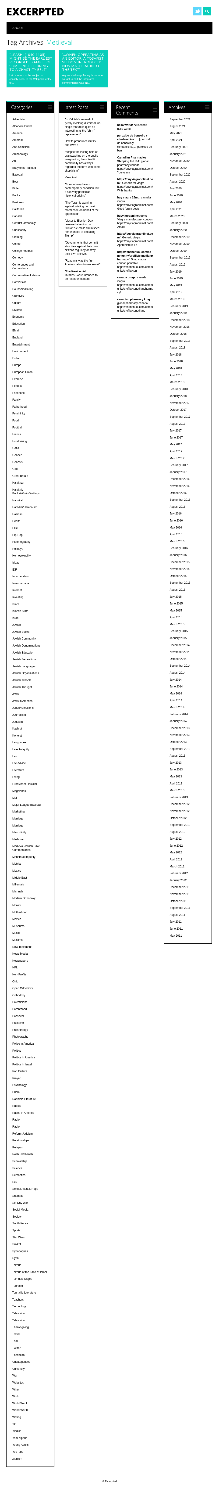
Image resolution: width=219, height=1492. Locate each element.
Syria (15, 1258)
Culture (16, 303)
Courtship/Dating (22, 289)
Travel (16, 1334)
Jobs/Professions (23, 707)
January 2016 (178, 555)
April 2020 (176, 209)
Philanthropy (20, 1030)
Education (18, 323)
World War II (20, 1410)
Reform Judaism (22, 1133)
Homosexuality (21, 555)
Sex (14, 1182)
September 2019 (180, 257)
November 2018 (180, 326)
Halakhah (18, 482)
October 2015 (178, 576)
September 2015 (180, 582)
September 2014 (180, 665)
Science (17, 1168)
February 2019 (179, 306)
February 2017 (179, 465)
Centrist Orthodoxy (24, 223)
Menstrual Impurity (23, 857)
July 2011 (176, 921)
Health (16, 521)
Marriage (17, 818)
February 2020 (179, 223)
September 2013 (180, 749)
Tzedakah (18, 1355)
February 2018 (179, 389)
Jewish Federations (24, 659)
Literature (18, 770)
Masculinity (19, 832)
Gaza (15, 448)
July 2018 (176, 354)
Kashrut (17, 728)
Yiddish (16, 1431)
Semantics (18, 1175)
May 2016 (176, 527)
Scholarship (19, 1161)
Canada (17, 216)
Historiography (21, 541)
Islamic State (20, 611)
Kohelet (17, 735)
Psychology (19, 1085)
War (15, 1375)
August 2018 (177, 347)
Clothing (17, 237)
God (15, 469)
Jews (15, 694)
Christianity (19, 230)
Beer (15, 181)
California (18, 209)
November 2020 (180, 160)
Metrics (16, 863)
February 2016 (179, 548)
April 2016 (176, 534)
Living (16, 777)
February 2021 (179, 147)
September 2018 (180, 340)
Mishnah (17, 891)
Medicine (18, 839)
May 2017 (176, 444)
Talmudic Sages (22, 1278)
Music (16, 933)
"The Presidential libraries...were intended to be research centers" (81, 275)
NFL (15, 967)
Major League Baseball (26, 804)
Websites (18, 1382)
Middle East (19, 877)
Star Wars (18, 1237)
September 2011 (180, 908)
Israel (15, 618)
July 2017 (176, 430)
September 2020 (180, 174)
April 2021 (176, 140)
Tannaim (17, 1285)
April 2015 (176, 617)
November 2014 (180, 652)
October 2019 (178, 250)
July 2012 (176, 838)
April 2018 (176, 375)
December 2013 (180, 728)
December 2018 (180, 320)
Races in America (23, 1113)
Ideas (15, 562)
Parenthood (19, 1009)
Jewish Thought (22, 687)
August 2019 (177, 264)
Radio (16, 1119)
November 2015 (180, 569)
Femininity (18, 413)
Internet (17, 590)
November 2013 (180, 735)
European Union (22, 372)
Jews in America (22, 701)
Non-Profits (19, 974)
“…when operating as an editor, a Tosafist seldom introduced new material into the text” (83, 62)
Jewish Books (20, 631)
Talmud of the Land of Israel (29, 1272)
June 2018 (176, 361)
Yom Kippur (19, 1438)
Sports (16, 1230)
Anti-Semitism (21, 147)
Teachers (18, 1299)
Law (15, 756)
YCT (15, 1424)
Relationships (20, 1140)
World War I (19, 1403)
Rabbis (16, 1105)
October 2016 (178, 493)
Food (15, 420)
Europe (16, 365)
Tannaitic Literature (24, 1292)
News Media (20, 953)
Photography (20, 1036)
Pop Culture (19, 1071)
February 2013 (179, 797)
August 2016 (177, 506)
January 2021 (178, 154)
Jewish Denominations (26, 645)
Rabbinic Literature (24, 1099)
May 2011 (176, 935)
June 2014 (176, 686)
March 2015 (177, 624)
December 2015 (180, 562)
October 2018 (178, 333)
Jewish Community (24, 638)
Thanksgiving (20, 1327)
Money (16, 905)
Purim (16, 1092)
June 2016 (176, 520)
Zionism (17, 1458)
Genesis (17, 462)
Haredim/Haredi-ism (24, 507)
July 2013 (176, 762)
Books (16, 195)
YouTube (17, 1451)
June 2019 (176, 278)
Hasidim (17, 514)
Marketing (18, 811)
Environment (20, 351)
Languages (19, 742)
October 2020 (178, 167)
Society (16, 1216)
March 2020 (177, 216)
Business (18, 202)
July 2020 (176, 188)
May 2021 (176, 133)
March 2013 (177, 790)
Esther (16, 358)
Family (16, 399)
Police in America (23, 1043)
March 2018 (177, 382)
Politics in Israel (22, 1064)
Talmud (16, 1265)
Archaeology (20, 154)
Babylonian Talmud (24, 167)
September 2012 (180, 825)
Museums (18, 926)
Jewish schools (21, 680)
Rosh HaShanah (22, 1154)
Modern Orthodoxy (23, 898)
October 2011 (178, 901)
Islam (15, 604)
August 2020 (177, 181)
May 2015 (176, 610)
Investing (18, 597)
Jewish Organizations (25, 673)
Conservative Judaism (26, 275)
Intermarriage (20, 583)
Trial (15, 1341)
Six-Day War (20, 1202)
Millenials (18, 884)
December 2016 (180, 479)
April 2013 (176, 783)
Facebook (18, 393)
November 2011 (180, 894)
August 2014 (177, 672)
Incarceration (20, 576)
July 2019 (176, 271)
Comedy (17, 257)
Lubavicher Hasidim (24, 784)
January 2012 (178, 880)
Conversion (19, 282)
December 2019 (180, 237)
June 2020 (176, 195)
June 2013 (176, 769)
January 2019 (178, 313)
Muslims (17, 940)
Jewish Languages (23, 666)
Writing (16, 1417)
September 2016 (180, 499)
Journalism (19, 714)
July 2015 (176, 596)
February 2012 (179, 873)
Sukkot (16, 1244)
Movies (16, 919)
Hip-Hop (17, 535)
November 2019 (180, 243)
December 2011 (180, 887)
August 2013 (177, 755)
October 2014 (178, 659)
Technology (19, 1306)
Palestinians (20, 1002)
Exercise (17, 379)
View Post (71, 177)
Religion (17, 1147)
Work (15, 1396)
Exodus (17, 386)
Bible (15, 188)
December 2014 (180, 645)
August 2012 (177, 832)
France (16, 434)
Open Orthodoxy (22, 988)
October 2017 (178, 409)
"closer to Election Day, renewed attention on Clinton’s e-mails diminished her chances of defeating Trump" (82, 228)
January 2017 (178, 472)
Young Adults (20, 1444)
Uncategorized (21, 1361)
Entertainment (21, 344)
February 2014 (179, 714)
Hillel (15, 528)
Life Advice (19, 763)
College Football (22, 250)
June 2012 (176, 845)
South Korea (20, 1223)
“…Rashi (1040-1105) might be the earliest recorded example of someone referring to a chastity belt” (30, 62)
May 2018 (176, 368)
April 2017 (176, 451)
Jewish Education (23, 652)
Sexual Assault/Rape (25, 1188)
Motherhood (19, 912)
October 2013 (178, 742)
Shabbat (17, 1195)
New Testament (22, 947)
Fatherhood (19, 406)
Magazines (19, 791)
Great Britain (20, 476)
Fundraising (19, 441)
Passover (18, 1016)
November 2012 (180, 811)
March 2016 (177, 541)
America (17, 133)
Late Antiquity (20, 749)
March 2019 (177, 299)
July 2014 (176, 679)
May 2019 (176, 285)
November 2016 (180, 486)
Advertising (19, 119)
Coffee (16, 243)
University (18, 1368)
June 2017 (176, 437)
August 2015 (177, 589)
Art (14, 160)
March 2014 (177, 707)
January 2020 (178, 230)
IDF (14, 569)
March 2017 (177, 458)
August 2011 (177, 915)
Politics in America (23, 1057)
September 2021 (180, 119)
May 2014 (176, 693)
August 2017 (177, 423)
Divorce (17, 310)
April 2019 (176, 292)
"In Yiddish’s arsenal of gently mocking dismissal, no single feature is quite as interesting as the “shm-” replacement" (82, 127)
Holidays (17, 548)
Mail (15, 797)
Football (17, 427)
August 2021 (177, 126)
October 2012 (178, 818)
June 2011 (176, 928)
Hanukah (18, 500)
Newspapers (20, 960)
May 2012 (176, 852)
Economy (18, 316)
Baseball (17, 174)
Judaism (17, 721)
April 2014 (176, 700)
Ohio (15, 981)
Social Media (20, 1209)
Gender (17, 455)
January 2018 (178, 396)
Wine (15, 1389)
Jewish (16, 624)
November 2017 (180, 403)
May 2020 (176, 202)
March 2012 (177, 866)
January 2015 (178, 638)
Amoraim (18, 140)
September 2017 (180, 416)
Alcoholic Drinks (22, 126)
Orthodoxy (18, 995)
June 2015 (176, 603)
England (17, 337)
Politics (16, 1050)
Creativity (18, 296)
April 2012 (176, 859)
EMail (15, 330)
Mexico (16, 870)
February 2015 (179, 631)
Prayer (16, 1078)
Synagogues (20, 1251)
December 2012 (180, 804)
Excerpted (35, 11)
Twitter (197, 11)
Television (18, 1313)
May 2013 (176, 776)
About (18, 27)
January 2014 (178, 721)
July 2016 (176, 513)
